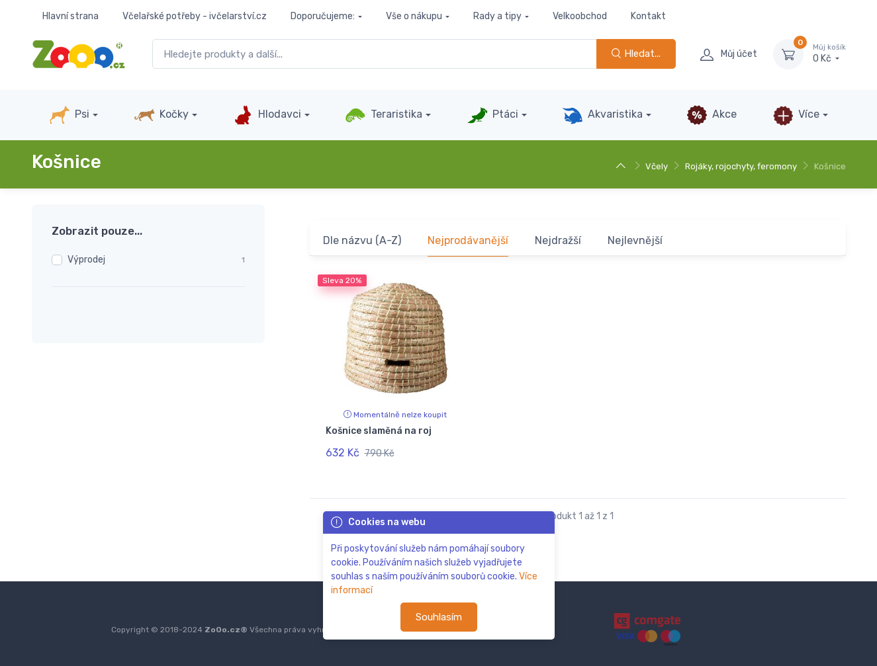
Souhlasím (439, 617)
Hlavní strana (70, 16)
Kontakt (648, 16)
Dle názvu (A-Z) (362, 240)
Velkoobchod (580, 16)
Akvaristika (602, 115)
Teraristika (383, 115)
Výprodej (86, 259)
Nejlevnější (635, 240)
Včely (656, 166)
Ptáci (492, 115)
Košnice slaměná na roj (379, 431)
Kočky (161, 115)
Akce (711, 115)
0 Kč (829, 53)
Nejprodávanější (468, 240)
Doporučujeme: (323, 16)
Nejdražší (558, 240)
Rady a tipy (497, 16)
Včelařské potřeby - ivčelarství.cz (194, 16)
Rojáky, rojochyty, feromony (741, 166)
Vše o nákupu (414, 16)
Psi (69, 115)
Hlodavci (266, 115)
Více (795, 115)
